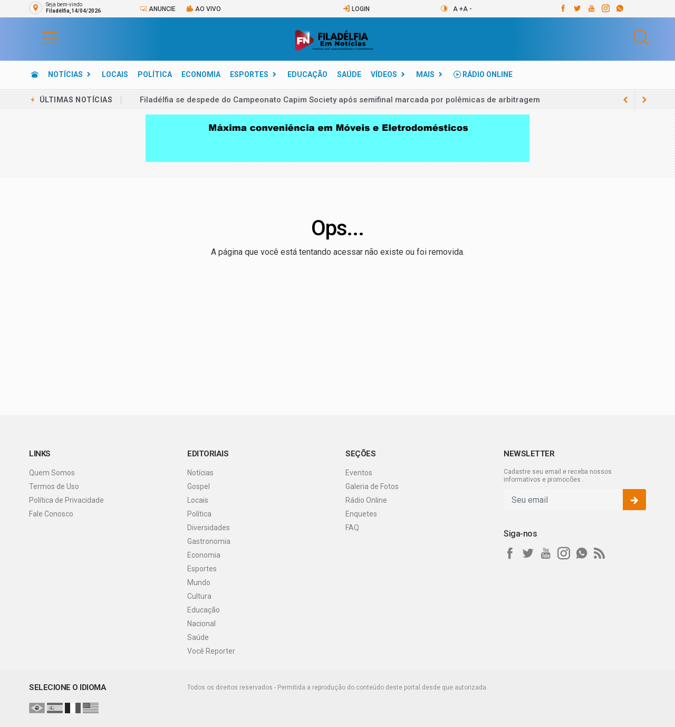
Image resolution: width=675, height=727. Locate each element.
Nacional (201, 623)
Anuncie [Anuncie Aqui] (158, 9)
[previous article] (644, 99)
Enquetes (361, 514)
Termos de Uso (54, 486)
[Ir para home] (34, 74)
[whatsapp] (619, 8)
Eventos (358, 472)
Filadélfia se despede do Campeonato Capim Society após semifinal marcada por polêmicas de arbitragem (340, 99)
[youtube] (590, 8)
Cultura (199, 596)
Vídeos (384, 74)
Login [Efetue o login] (356, 9)
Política (155, 74)
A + (458, 9)
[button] (39, 37)
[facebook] (562, 8)
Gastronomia (208, 541)
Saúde (349, 74)
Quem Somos (52, 472)
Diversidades (208, 527)
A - (467, 9)
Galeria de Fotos (372, 486)
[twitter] (576, 8)
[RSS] (599, 553)
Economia (200, 74)
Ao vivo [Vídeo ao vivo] (203, 9)
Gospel (198, 486)
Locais (115, 74)
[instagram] (605, 8)
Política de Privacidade (66, 500)
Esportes (249, 74)
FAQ (352, 527)
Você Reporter (211, 651)
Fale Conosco (51, 514)
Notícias (65, 74)
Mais (425, 74)
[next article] (625, 99)
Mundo (198, 582)
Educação (307, 74)
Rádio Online (483, 74)
